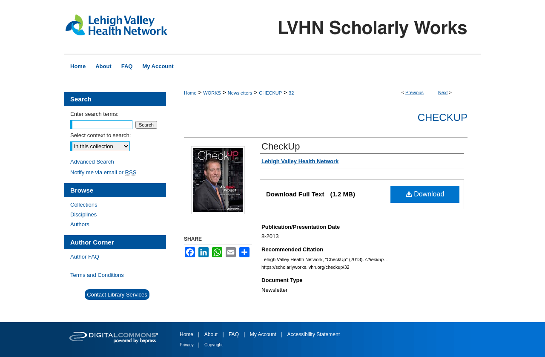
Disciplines (83, 214)
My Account (264, 334)
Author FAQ (84, 256)
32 (291, 92)
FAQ (234, 334)
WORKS (212, 92)
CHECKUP (270, 92)
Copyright (213, 345)
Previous (414, 92)
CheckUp (280, 146)
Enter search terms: (94, 114)
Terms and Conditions (97, 275)
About (211, 334)
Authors (79, 224)
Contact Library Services (117, 294)
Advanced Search (92, 161)
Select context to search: (100, 135)
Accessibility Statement (313, 334)
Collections (84, 205)
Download (425, 194)
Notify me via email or (103, 172)
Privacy (187, 345)
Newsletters (240, 92)
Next (443, 92)
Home (190, 92)
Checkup (443, 117)
